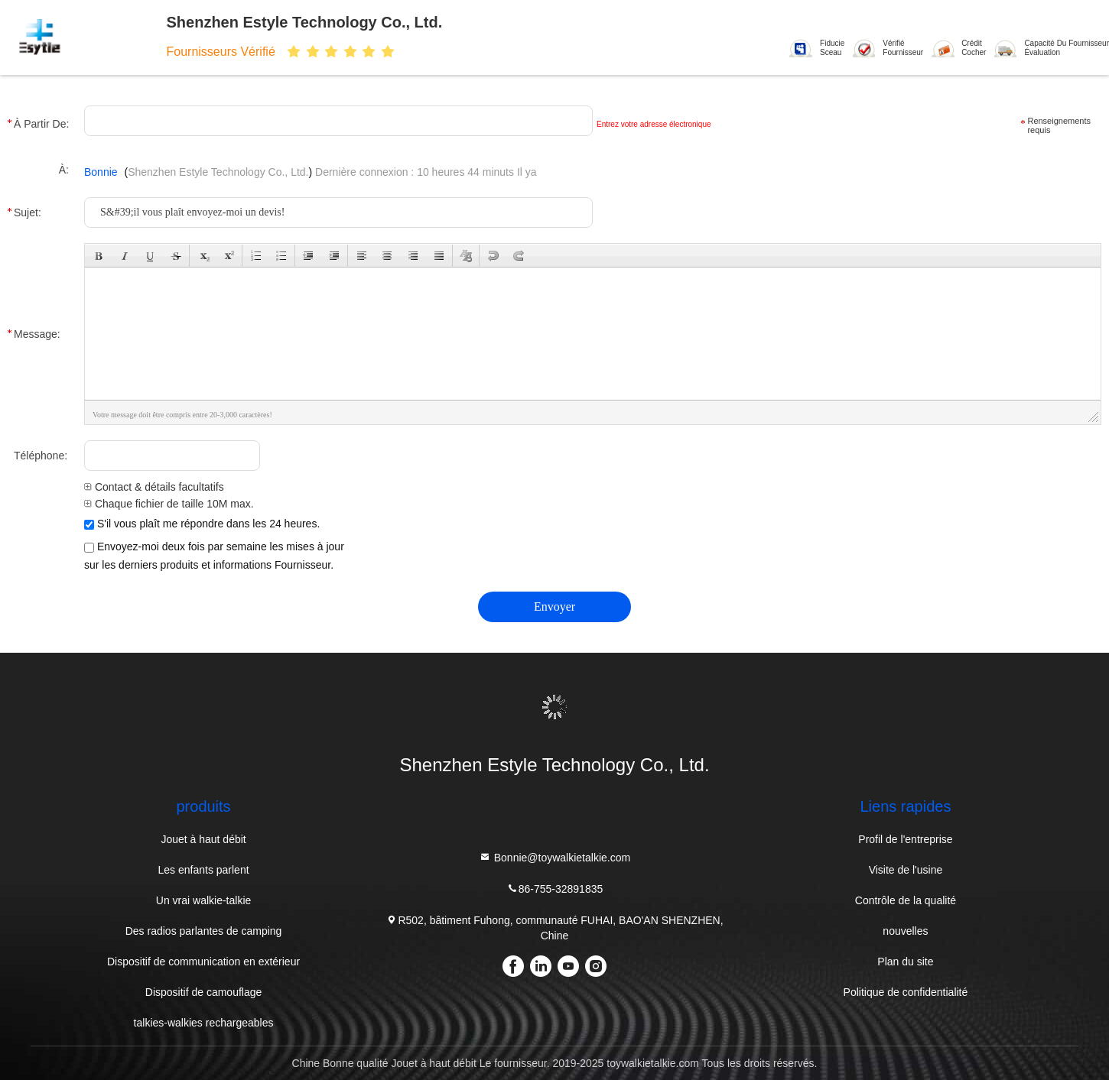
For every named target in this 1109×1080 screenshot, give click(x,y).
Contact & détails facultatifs (154, 487)
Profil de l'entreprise (905, 839)
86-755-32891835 (554, 888)
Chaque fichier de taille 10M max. (169, 504)
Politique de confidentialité (906, 992)
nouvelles (905, 931)
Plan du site (905, 961)
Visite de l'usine (906, 870)
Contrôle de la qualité (905, 900)
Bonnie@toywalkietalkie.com (554, 857)
